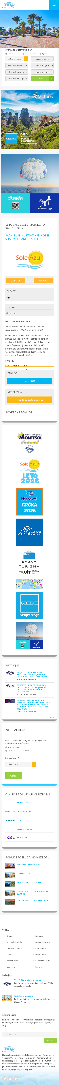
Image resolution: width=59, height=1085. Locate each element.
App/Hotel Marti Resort (30, 882)
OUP (9, 954)
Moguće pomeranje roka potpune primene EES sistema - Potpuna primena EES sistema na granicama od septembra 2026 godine (33, 704)
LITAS (19, 820)
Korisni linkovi (12, 961)
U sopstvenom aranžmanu (18, 751)
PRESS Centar (40, 954)
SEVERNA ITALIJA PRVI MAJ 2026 (32, 900)
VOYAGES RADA (24, 829)
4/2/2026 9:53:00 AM (26, 679)
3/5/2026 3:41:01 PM (26, 694)
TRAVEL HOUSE (24, 802)
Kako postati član (42, 948)
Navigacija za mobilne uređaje (54, 5)
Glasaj (13, 775)
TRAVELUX (22, 837)
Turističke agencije (14, 942)
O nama (10, 936)
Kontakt (38, 967)
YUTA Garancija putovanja (27, 980)
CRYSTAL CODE (24, 811)
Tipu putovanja (30, 54)
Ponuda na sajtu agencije (29, 399)
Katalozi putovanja (23, 996)
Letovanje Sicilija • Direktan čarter (33, 892)
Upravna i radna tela (15, 948)
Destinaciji (12, 54)
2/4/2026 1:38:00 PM (26, 711)
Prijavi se (50, 1041)
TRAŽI (40, 78)
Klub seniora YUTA (42, 961)
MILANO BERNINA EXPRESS (30, 864)
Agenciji (45, 54)
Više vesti (50, 718)
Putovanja (39, 936)
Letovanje (11, 967)
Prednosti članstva (42, 942)
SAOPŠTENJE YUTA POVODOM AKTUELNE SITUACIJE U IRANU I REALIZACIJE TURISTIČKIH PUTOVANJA (32, 688)
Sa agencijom (13, 747)
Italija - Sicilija (25, 873)
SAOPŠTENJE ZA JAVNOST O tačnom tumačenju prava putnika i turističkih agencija (34, 674)
